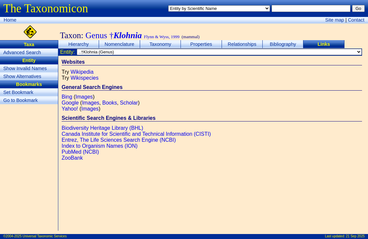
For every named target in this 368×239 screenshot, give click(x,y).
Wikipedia (82, 72)
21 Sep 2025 (355, 236)
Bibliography (283, 44)
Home (10, 20)
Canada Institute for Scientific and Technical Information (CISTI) (136, 134)
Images (84, 97)
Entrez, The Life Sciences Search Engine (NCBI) (119, 140)
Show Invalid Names (25, 68)
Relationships (242, 44)
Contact (356, 20)
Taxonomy (160, 44)
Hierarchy (78, 44)
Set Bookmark (18, 92)
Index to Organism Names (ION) (99, 146)
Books (109, 103)
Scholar (129, 103)
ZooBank (72, 158)
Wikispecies (84, 78)
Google (70, 103)
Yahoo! (70, 109)
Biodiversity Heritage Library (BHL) (102, 128)
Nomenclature (119, 44)
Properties (201, 44)
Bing (67, 97)
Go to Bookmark (20, 100)
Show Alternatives (22, 76)
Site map (334, 20)
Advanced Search (22, 52)
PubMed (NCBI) (80, 152)
